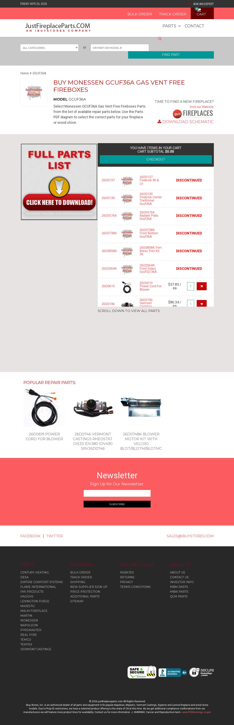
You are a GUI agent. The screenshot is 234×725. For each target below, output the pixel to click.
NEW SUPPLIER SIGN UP (88, 587)
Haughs (26, 596)
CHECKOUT (155, 159)
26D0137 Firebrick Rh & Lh (150, 180)
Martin (26, 615)
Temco (25, 639)
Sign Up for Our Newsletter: (117, 484)
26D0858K (108, 256)
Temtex (26, 644)
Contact (194, 26)
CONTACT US (179, 577)
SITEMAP (77, 601)
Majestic (27, 606)
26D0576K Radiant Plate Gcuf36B (150, 220)
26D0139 (108, 198)
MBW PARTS (179, 591)
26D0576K (108, 220)
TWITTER (58, 536)
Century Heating (34, 572)
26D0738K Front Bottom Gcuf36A (150, 238)
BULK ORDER (133, 13)
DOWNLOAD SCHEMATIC (188, 121)
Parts (169, 26)
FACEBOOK (31, 536)
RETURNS (127, 577)
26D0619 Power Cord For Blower (149, 291)
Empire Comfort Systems (41, 582)
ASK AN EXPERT (203, 4)
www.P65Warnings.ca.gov (196, 712)
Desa (24, 577)
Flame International (38, 587)
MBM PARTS (179, 587)
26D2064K (108, 273)
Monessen (29, 620)
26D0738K (108, 238)
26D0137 (108, 180)
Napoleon (29, 625)
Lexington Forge (34, 601)
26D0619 (108, 291)
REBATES (127, 572)
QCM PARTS (179, 596)
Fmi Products (31, 591)
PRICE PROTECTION (85, 591)
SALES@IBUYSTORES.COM (187, 536)
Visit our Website (200, 107)
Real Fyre (28, 635)
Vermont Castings (35, 649)
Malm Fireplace (33, 611)
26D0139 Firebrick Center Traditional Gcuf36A (148, 201)
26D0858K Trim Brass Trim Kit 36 (148, 255)
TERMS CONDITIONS (135, 587)
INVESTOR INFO (182, 582)
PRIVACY (126, 582)
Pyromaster (30, 630)
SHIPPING (77, 582)
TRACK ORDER (165, 13)
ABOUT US (177, 572)
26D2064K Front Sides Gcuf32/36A (149, 273)
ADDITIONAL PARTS (85, 596)
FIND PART (171, 55)
